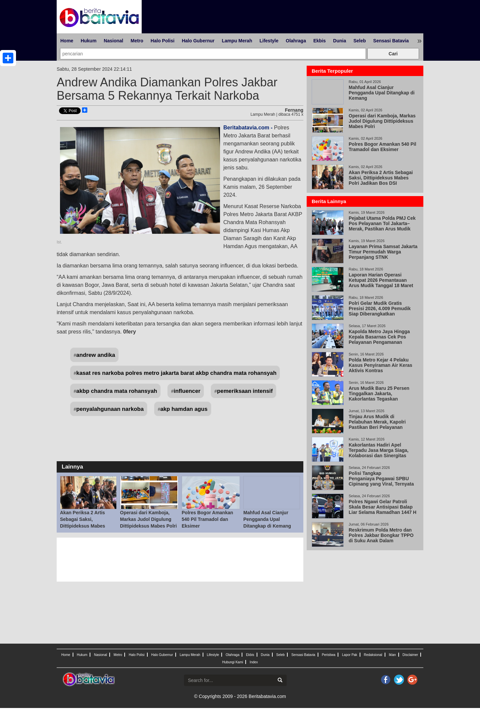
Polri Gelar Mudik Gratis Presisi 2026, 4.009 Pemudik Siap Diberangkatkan (380, 308)
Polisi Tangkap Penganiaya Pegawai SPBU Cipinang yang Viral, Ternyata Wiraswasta (381, 481)
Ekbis (319, 40)
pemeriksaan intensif (245, 391)
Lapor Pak (349, 655)
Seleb (359, 40)
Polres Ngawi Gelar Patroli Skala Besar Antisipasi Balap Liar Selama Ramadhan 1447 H (382, 507)
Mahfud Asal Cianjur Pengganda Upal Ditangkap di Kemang (267, 519)
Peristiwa (329, 655)
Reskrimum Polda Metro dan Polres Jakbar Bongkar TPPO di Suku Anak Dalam (381, 535)
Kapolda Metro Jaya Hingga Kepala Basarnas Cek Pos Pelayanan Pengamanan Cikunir (379, 339)
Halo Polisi (163, 40)
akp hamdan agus (184, 409)
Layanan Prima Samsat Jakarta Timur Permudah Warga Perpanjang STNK (383, 252)
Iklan (392, 655)
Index (254, 662)
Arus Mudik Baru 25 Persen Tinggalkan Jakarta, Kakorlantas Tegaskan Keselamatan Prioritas (379, 396)
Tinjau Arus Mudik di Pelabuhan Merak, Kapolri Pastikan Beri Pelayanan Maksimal (377, 424)
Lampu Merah (237, 40)
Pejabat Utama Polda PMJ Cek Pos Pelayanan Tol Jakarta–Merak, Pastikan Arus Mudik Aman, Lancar (382, 226)
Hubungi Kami (232, 662)
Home (66, 40)
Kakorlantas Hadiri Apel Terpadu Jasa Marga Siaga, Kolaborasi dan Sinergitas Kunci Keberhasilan (378, 453)
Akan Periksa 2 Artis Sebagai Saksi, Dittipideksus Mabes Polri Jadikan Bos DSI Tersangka (84, 526)
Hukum (88, 40)
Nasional (113, 40)
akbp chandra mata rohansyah (116, 391)
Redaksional (373, 655)
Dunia (339, 40)
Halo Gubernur (198, 40)
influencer (187, 391)
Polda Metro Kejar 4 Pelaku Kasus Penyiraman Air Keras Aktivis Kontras (380, 365)
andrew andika (95, 355)
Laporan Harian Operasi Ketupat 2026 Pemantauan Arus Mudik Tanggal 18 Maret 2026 (381, 282)
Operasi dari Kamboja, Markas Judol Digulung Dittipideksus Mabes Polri (148, 519)
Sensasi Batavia (391, 40)
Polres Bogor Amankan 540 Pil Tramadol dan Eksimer (207, 519)
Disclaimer (410, 655)
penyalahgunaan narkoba (110, 409)
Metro (137, 40)
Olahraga (296, 40)
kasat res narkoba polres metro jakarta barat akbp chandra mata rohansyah (176, 373)
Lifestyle (268, 40)
